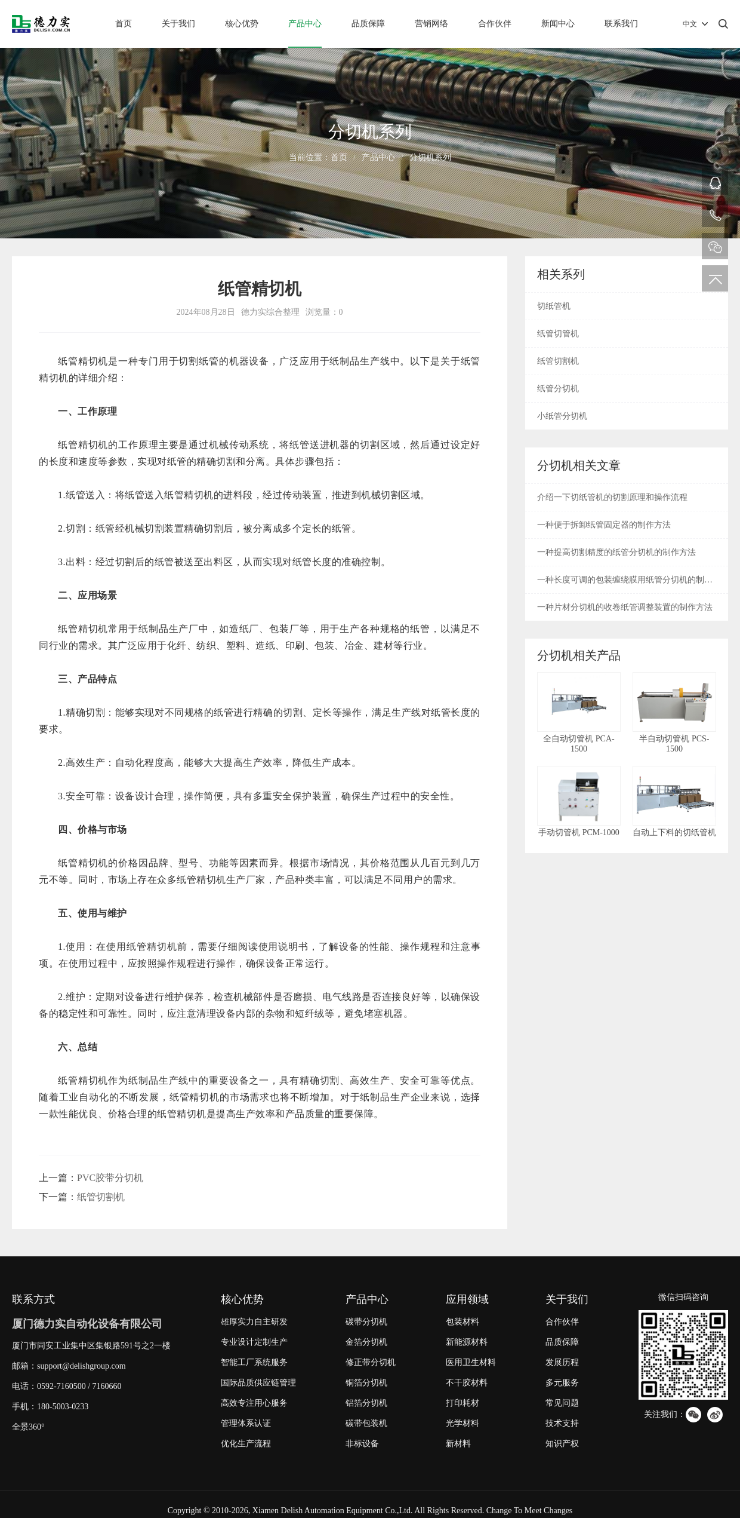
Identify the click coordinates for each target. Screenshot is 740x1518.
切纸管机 (554, 306)
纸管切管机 (558, 333)
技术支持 (562, 1423)
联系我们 (621, 23)
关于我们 (178, 23)
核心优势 (241, 23)
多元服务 (562, 1382)
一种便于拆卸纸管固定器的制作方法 (604, 524)
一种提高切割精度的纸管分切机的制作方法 (616, 552)
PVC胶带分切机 (110, 1178)
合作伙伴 (494, 23)
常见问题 (562, 1403)
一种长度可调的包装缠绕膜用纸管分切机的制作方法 (625, 584)
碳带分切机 (366, 1321)
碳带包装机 (366, 1423)
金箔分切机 (366, 1342)
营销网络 (431, 23)
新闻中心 (558, 23)
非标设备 (362, 1443)
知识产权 (562, 1443)
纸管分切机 (558, 388)
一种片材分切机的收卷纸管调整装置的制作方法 (625, 607)
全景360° (28, 1426)
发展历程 (562, 1362)
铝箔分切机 (366, 1403)
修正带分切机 (371, 1362)
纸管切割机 (101, 1197)
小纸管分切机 (562, 416)
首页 (123, 23)
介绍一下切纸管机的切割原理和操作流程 (612, 497)
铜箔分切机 (366, 1382)
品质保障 (368, 23)
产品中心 (305, 23)
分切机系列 (430, 157)
